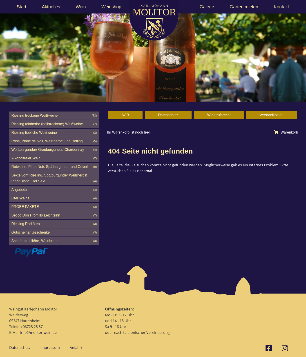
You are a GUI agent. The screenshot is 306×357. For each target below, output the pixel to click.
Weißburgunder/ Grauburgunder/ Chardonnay (54, 150)
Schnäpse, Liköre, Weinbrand (54, 241)
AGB (125, 115)
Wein (81, 6)
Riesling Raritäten (54, 224)
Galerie (207, 6)
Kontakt (281, 6)
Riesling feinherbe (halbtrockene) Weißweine (54, 124)
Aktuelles (51, 6)
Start (21, 6)
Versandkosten (272, 115)
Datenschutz (168, 115)
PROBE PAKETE (54, 207)
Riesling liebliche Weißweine (54, 133)
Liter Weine (54, 198)
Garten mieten (244, 6)
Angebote (54, 190)
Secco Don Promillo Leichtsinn (54, 215)
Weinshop (111, 6)
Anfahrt (76, 347)
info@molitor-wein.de (38, 332)
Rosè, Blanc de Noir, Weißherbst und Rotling (54, 141)
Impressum (50, 347)
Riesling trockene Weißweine (54, 115)
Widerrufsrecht (219, 115)
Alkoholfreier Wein (54, 158)
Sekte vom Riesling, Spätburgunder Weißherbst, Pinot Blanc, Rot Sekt (54, 178)
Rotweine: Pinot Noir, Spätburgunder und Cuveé (54, 167)
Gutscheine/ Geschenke (54, 232)
